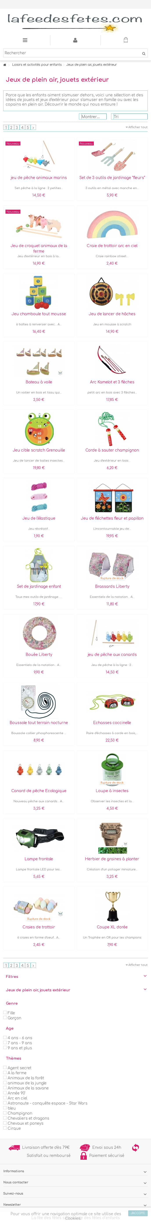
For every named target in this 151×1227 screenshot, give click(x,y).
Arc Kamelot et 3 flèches (112, 382)
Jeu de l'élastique (38, 518)
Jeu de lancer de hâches (112, 314)
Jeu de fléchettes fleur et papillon (112, 518)
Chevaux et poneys (25, 1123)
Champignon (20, 1113)
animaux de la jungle (27, 1083)
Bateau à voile (39, 382)
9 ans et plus (20, 1048)
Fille (11, 1013)
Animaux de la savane (28, 1088)
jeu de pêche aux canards (112, 655)
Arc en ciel (17, 1098)
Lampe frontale (39, 859)
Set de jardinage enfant (39, 586)
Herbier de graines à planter (112, 859)
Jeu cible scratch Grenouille (39, 450)
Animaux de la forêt (26, 1078)
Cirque (14, 1128)
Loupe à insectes (112, 791)
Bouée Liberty (39, 655)
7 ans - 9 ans (20, 1043)
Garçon (14, 1018)
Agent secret (19, 1068)
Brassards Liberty (112, 586)
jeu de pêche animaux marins (39, 178)
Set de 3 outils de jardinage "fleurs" (112, 178)
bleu (12, 1108)
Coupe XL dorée (112, 927)
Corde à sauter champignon (112, 450)
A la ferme (17, 1073)
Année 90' (16, 1093)
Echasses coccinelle (112, 723)
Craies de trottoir (39, 927)
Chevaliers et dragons (28, 1118)
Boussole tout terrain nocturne (39, 723)
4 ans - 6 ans (20, 1038)
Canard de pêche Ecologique (38, 791)
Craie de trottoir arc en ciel (112, 246)
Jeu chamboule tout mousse (39, 314)
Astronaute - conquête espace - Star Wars (47, 1103)
